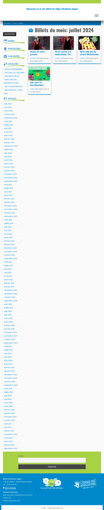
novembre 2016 (10, 434)
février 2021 (9, 283)
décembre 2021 (10, 248)
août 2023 (8, 185)
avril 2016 (8, 438)
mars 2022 (8, 237)
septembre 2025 (10, 118)
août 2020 (8, 304)
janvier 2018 (9, 413)
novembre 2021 (10, 251)
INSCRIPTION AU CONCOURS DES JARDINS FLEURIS (11, 79)
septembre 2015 (10, 448)
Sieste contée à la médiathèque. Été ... (64, 53)
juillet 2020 (8, 308)
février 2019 (9, 368)
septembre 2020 (10, 301)
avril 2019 (8, 360)
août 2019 (8, 346)
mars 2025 (8, 135)
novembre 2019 (10, 336)
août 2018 (8, 389)
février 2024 (9, 167)
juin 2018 (8, 396)
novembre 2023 (10, 178)
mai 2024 (8, 157)
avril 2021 (8, 276)
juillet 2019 (8, 350)
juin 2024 (8, 153)
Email (20, 456)
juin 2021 (8, 269)
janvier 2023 (9, 202)
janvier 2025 (9, 142)
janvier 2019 (9, 371)
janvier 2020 (9, 329)
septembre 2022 (10, 216)
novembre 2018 (10, 378)
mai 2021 (8, 273)
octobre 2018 (9, 382)
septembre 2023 (10, 181)
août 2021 (8, 262)
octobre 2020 (9, 297)
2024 (14, 23)
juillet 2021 (8, 266)
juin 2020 (8, 311)
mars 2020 (8, 322)
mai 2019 (8, 357)
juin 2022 (8, 227)
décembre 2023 (10, 174)
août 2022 (8, 220)
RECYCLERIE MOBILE (13, 86)
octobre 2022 (9, 213)
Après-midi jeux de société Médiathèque (89, 53)
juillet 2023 (8, 188)
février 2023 (9, 199)
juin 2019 (8, 353)
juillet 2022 (8, 223)
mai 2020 (8, 315)
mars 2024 (8, 164)
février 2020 (9, 325)
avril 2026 (8, 111)
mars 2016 (8, 441)
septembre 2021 (10, 259)
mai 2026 (8, 107)
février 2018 (9, 410)
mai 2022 (8, 230)
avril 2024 (8, 160)
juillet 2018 (8, 392)
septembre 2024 (10, 146)
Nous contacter (10, 488)
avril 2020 (8, 318)
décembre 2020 (10, 290)
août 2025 (8, 121)
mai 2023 (8, 192)
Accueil (7, 23)
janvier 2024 (9, 171)
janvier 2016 (9, 445)
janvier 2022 (9, 244)
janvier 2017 (9, 431)
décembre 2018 (10, 375)
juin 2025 (8, 128)
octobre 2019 (9, 339)
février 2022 (9, 241)
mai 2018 (8, 399)
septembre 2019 (10, 343)
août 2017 (8, 424)
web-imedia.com (57, 508)
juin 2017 (8, 427)
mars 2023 (8, 195)
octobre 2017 (9, 420)
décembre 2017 (10, 417)
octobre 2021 (9, 255)
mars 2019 (8, 364)
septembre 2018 (10, 385)
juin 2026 (8, 104)
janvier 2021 (9, 287)
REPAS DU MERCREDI (13, 69)
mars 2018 (8, 406)
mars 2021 (8, 280)
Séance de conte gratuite (37, 53)
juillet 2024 (8, 149)
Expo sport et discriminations (37, 83)
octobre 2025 (9, 114)
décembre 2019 (10, 332)
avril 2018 (8, 403)
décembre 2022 (10, 206)
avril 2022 (8, 234)
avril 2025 (8, 132)
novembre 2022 (10, 209)
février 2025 (9, 139)
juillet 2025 (8, 125)
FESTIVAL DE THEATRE (15, 73)
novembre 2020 (10, 294)
